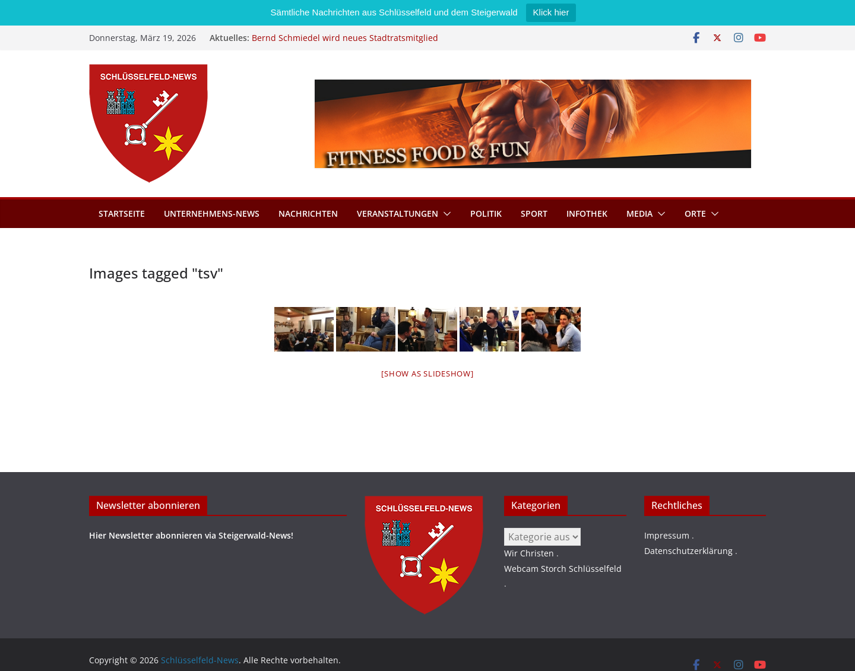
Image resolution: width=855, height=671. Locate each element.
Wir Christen (529, 553)
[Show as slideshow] (427, 373)
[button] (444, 213)
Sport (534, 213)
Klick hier (551, 12)
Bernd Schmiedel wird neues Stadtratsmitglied (345, 37)
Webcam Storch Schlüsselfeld (563, 568)
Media (639, 213)
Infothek (586, 213)
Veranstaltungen (397, 213)
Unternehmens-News (211, 213)
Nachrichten (308, 213)
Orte (695, 213)
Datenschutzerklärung (688, 550)
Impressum (666, 535)
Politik (486, 213)
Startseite (122, 213)
